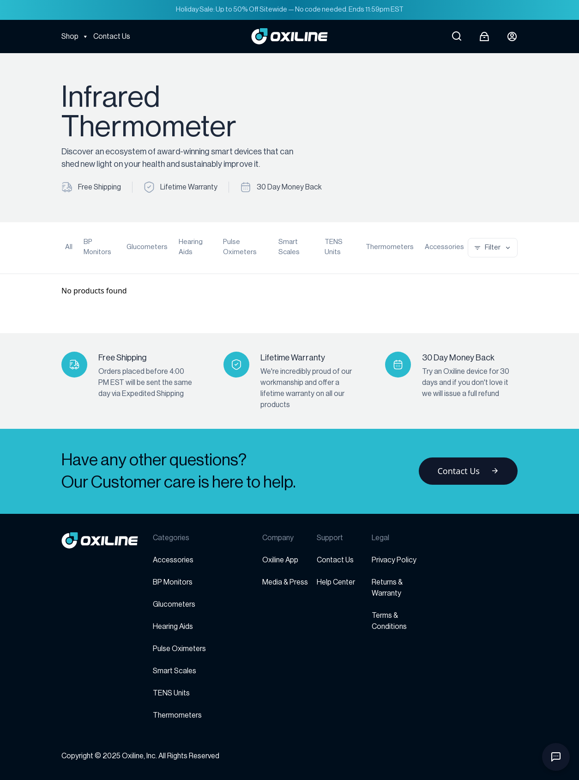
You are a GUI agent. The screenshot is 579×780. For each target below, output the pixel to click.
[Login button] (512, 36)
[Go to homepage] (107, 540)
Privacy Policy (394, 560)
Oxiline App (280, 560)
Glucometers (147, 247)
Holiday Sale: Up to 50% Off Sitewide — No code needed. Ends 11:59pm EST (290, 9)
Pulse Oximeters (240, 247)
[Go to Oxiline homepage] (289, 36)
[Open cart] (484, 36)
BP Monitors (97, 247)
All (68, 247)
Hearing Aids (191, 247)
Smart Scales (289, 247)
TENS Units (334, 247)
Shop (75, 36)
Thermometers (390, 247)
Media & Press (285, 582)
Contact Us (111, 36)
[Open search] (456, 36)
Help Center (336, 582)
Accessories (444, 247)
